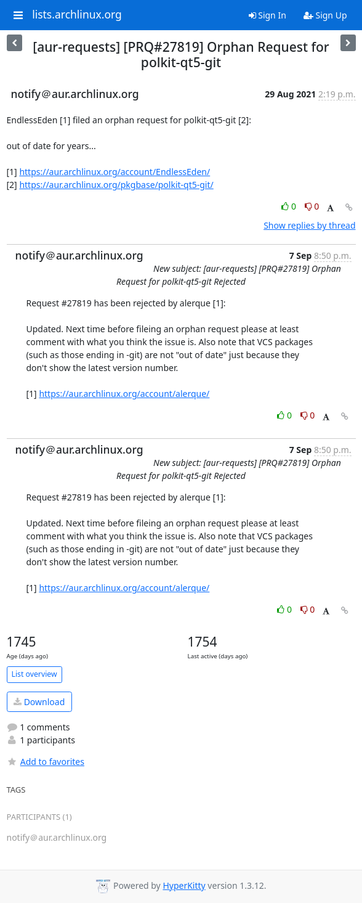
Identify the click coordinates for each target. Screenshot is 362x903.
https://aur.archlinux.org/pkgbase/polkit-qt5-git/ (116, 184)
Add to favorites (45, 761)
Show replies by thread (309, 225)
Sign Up (325, 15)
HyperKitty (184, 885)
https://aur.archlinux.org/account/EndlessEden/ (114, 172)
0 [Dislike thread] (312, 206)
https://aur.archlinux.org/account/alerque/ (124, 393)
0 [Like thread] (289, 206)
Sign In (267, 15)
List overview (34, 674)
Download (39, 702)
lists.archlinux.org (77, 14)
